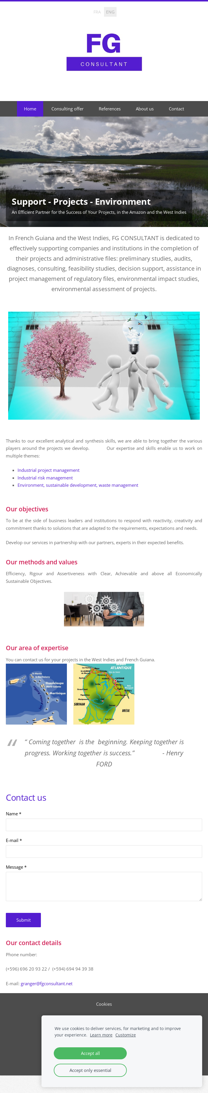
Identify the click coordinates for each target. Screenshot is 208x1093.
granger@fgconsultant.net (46, 983)
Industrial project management (48, 470)
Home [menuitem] (30, 109)
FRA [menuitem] (97, 12)
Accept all (90, 1053)
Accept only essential (90, 1070)
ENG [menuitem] (110, 12)
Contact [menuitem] (176, 109)
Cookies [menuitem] (104, 1004)
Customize (125, 1035)
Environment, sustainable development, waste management (78, 485)
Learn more (101, 1035)
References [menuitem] (110, 109)
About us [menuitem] (145, 109)
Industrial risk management (45, 478)
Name (13, 814)
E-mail (14, 840)
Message (16, 867)
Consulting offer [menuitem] (67, 109)
